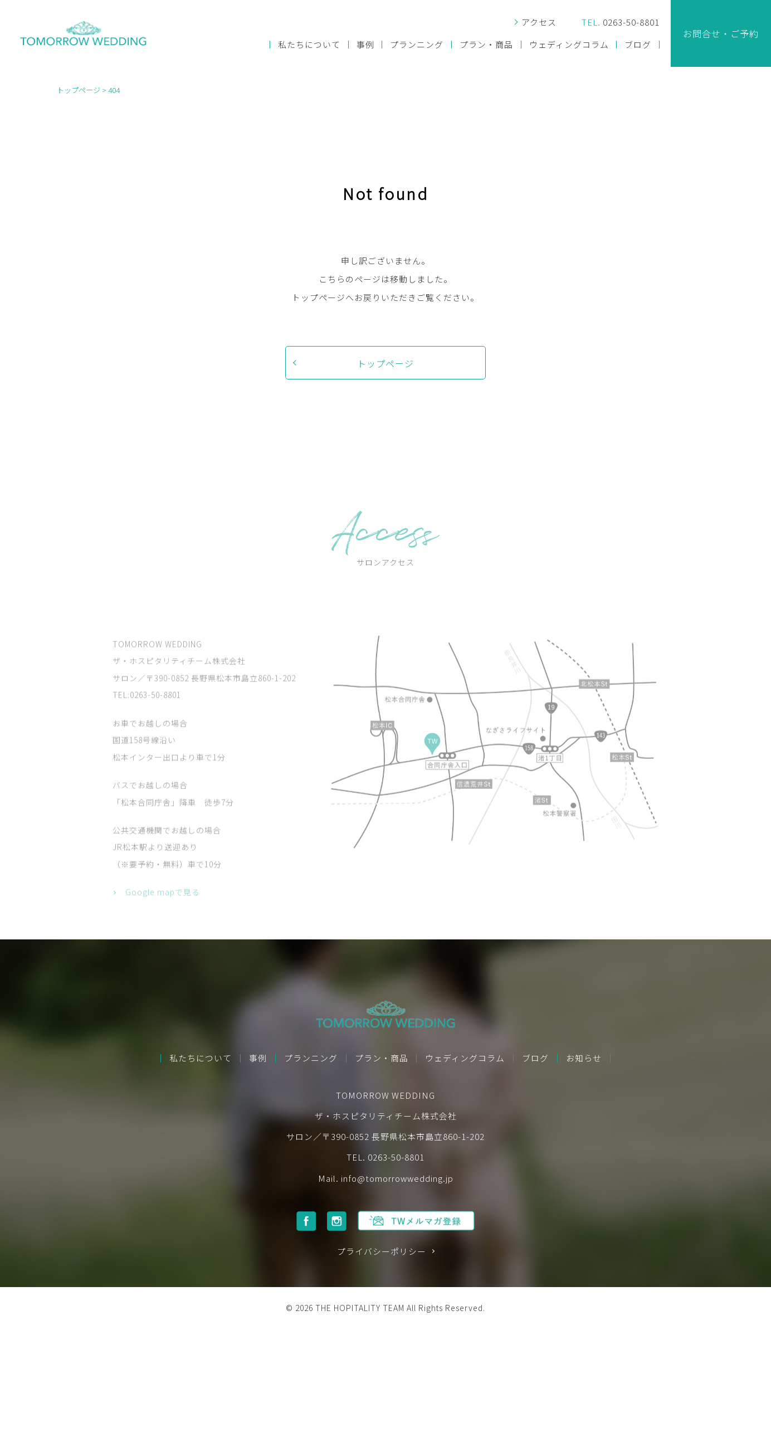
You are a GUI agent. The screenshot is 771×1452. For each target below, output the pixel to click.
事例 (365, 45)
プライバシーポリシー (381, 1252)
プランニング (416, 45)
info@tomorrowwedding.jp (397, 1178)
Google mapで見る (162, 918)
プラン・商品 (486, 45)
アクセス (539, 22)
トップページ (385, 363)
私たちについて (309, 45)
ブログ (637, 45)
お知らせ (584, 1058)
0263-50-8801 (621, 22)
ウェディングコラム (569, 45)
